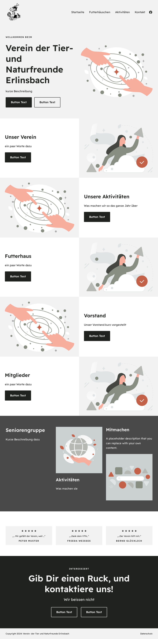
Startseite (77, 12)
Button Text (19, 102)
